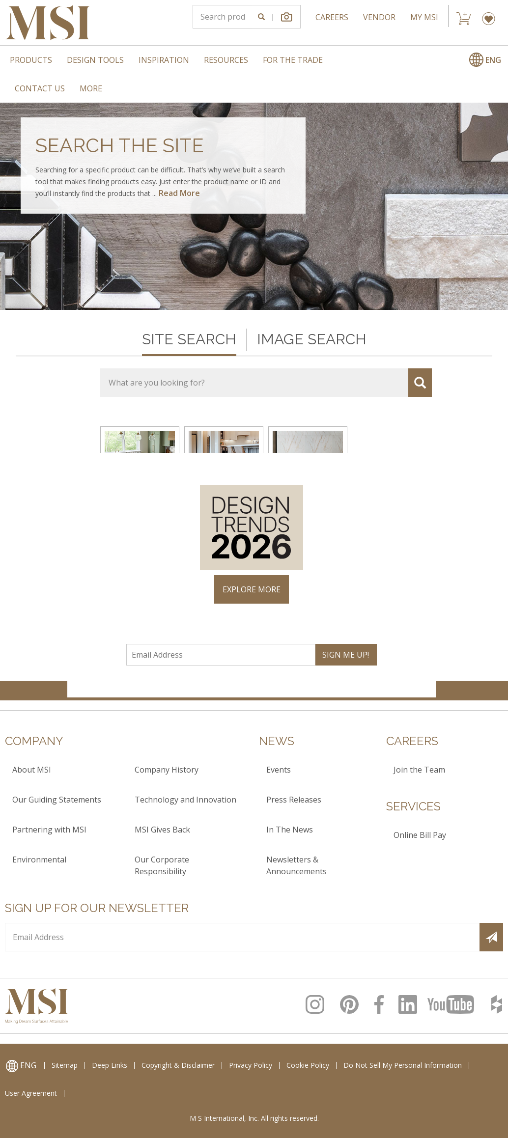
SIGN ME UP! (345, 654)
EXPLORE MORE (252, 589)
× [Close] (427, 464)
